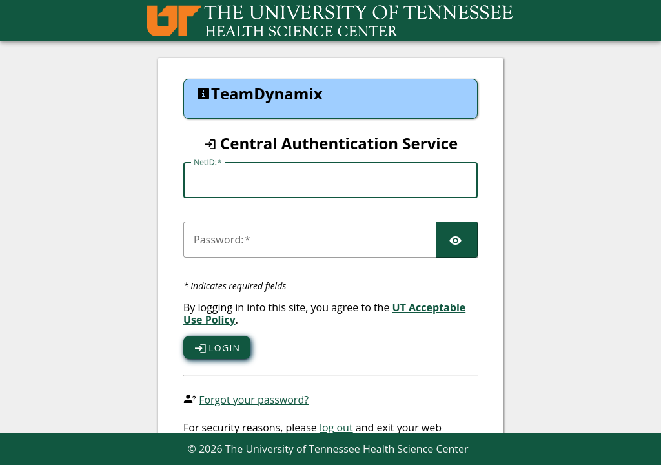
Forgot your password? (254, 400)
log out (336, 427)
